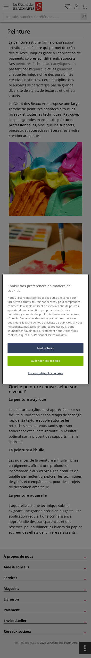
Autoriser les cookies (45, 360)
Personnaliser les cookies (45, 373)
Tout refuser (45, 348)
